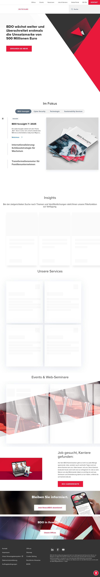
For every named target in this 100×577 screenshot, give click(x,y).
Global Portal (75, 2)
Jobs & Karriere (62, 2)
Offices (33, 2)
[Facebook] (57, 549)
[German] (83, 2)
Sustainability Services (73, 111)
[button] (94, 2)
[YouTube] (63, 549)
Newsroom (51, 2)
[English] (86, 2)
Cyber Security (39, 111)
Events (42, 2)
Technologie (55, 111)
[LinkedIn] (52, 549)
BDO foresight (23, 111)
